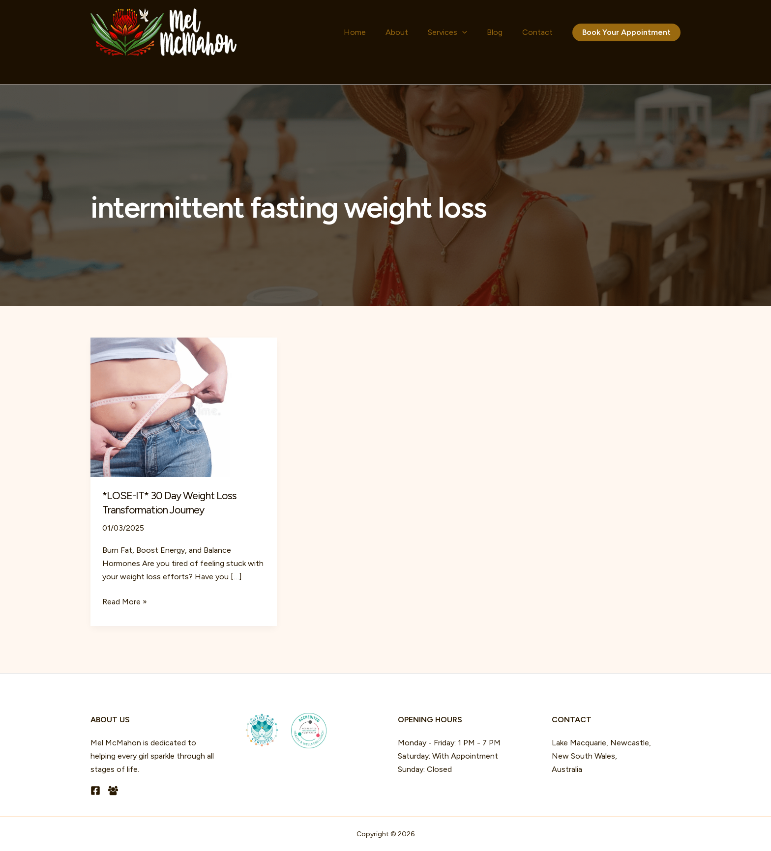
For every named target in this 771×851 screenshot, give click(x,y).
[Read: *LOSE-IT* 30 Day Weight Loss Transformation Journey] (183, 406)
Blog (509, 32)
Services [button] (472, 32)
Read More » (124, 601)
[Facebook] (95, 790)
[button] (487, 32)
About (431, 32)
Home (399, 32)
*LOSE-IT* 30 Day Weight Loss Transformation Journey (171, 502)
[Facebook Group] (113, 790)
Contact (542, 32)
